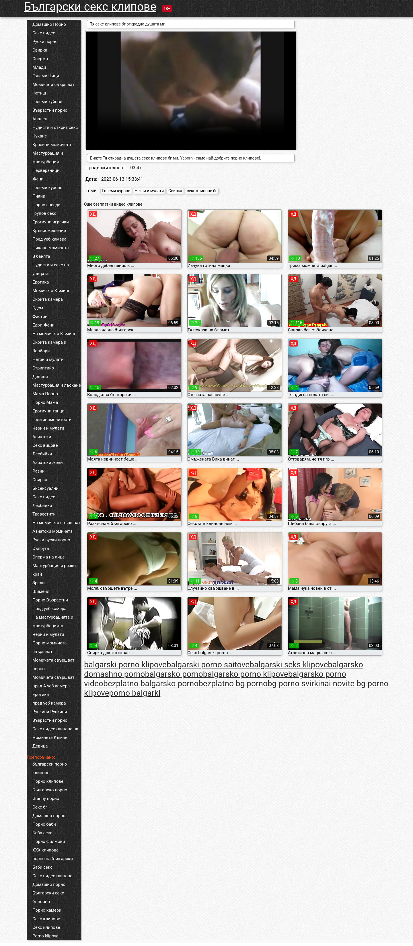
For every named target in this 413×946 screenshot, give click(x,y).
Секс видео (43, 33)
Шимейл (40, 591)
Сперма (40, 58)
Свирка (39, 50)
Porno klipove (45, 936)
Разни (38, 471)
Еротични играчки (50, 222)
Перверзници (46, 170)
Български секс (48, 893)
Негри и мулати (48, 359)
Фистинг (40, 316)
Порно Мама (45, 402)
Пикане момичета (50, 247)
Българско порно (49, 789)
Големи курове (47, 187)
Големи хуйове (47, 101)
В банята (41, 256)
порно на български (52, 858)
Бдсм (37, 307)
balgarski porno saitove (208, 664)
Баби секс (42, 867)
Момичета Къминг (51, 290)
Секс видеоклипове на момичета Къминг (55, 733)
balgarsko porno (174, 674)
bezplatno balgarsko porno (150, 683)
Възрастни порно (49, 110)
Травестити (44, 514)
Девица (40, 746)
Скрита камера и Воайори (49, 346)
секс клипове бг (202, 190)
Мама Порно (45, 393)
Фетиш (39, 93)
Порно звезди (46, 204)
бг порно (41, 901)
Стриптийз (43, 368)
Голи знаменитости (51, 419)
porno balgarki (135, 693)
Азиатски (41, 436)
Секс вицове (45, 445)
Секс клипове (46, 918)
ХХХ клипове (45, 850)
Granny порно (45, 798)
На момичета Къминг (54, 333)
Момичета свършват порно (53, 664)
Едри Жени (43, 325)
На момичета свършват (56, 522)
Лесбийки (42, 454)
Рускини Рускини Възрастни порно (49, 716)
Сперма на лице (48, 557)
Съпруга (40, 548)
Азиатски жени (47, 462)
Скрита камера (47, 299)
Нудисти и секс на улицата (50, 269)
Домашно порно (48, 815)
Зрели (38, 582)
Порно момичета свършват (49, 647)
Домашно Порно (49, 24)
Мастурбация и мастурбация (47, 157)
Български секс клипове (90, 6)
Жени (38, 179)
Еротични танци (48, 411)
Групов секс (44, 213)
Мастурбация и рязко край (54, 570)
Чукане (39, 136)
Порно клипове (47, 781)
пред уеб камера (49, 703)
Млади (39, 67)
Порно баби (44, 824)
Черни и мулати (48, 428)
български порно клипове (49, 768)
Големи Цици (45, 75)
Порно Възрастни (50, 600)
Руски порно (45, 41)
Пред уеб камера (49, 239)
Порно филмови (48, 841)
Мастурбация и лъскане (56, 385)
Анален (39, 118)
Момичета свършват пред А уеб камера (53, 682)
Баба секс (42, 832)
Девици (40, 376)
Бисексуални (45, 488)
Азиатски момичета (52, 531)
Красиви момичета (51, 144)
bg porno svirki (294, 683)
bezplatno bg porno (233, 683)
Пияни (38, 196)
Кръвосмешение (49, 230)
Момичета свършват (53, 84)
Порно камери (46, 910)
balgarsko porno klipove (245, 674)
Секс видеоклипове (52, 875)
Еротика (40, 282)
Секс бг (39, 807)
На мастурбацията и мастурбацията (52, 621)
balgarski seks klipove (289, 664)
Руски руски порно (51, 539)
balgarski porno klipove (125, 664)
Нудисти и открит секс (55, 127)
